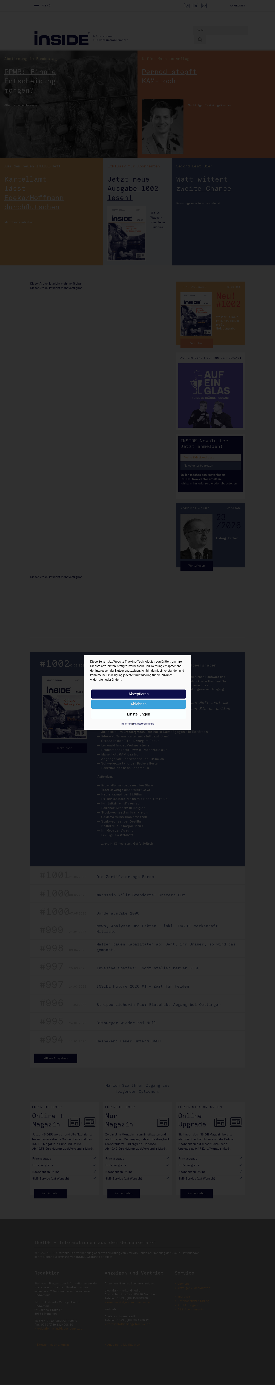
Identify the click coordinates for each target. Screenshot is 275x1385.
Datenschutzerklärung (143, 724)
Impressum (126, 724)
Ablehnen (138, 704)
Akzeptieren (138, 694)
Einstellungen (138, 714)
